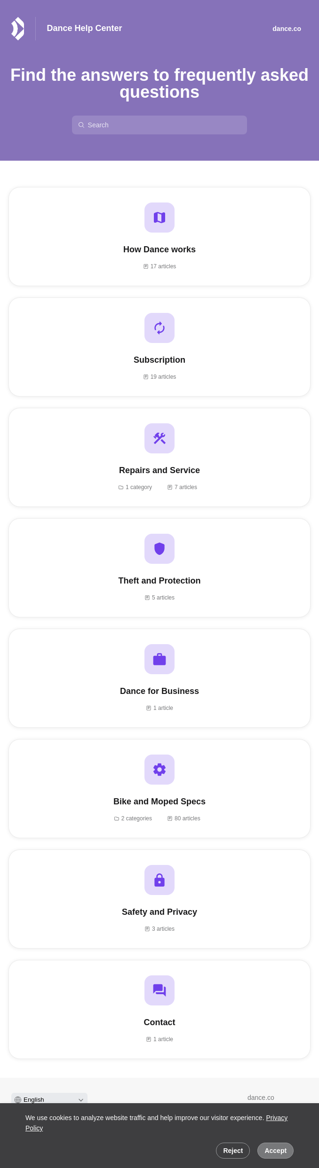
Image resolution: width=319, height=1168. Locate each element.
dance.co (260, 1097)
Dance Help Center (84, 28)
